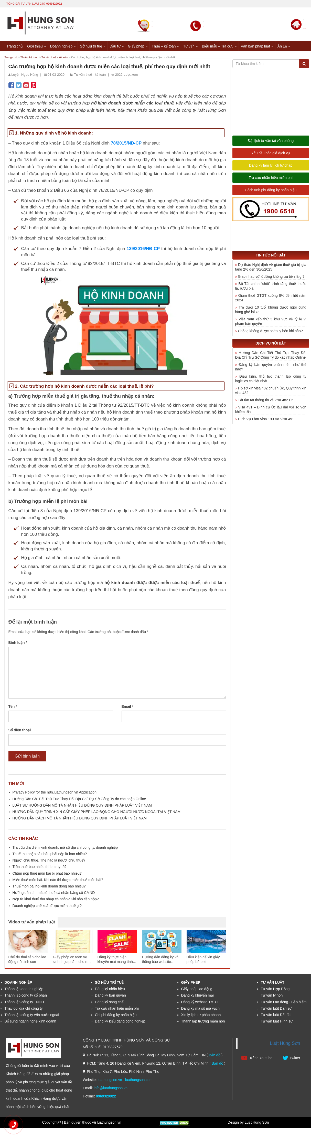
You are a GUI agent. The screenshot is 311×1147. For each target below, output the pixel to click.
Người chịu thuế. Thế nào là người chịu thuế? (49, 861)
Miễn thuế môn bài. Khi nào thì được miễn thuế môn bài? (58, 880)
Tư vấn (188, 46)
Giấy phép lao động (196, 990)
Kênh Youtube (256, 1058)
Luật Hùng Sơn (285, 1044)
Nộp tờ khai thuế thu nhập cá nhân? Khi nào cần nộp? (56, 900)
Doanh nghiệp (61, 46)
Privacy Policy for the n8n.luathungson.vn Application (54, 793)
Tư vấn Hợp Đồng (275, 990)
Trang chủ (15, 46)
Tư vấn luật (272, 983)
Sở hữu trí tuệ (91, 46)
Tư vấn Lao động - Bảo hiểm (284, 1002)
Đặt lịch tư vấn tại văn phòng (271, 141)
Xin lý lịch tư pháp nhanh (201, 1015)
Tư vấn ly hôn (272, 996)
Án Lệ (282, 46)
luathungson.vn (110, 1080)
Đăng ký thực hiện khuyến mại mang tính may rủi (115, 960)
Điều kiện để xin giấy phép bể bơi (203, 960)
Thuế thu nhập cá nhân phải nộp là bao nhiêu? (50, 855)
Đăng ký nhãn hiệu (110, 990)
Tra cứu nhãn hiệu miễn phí (271, 178)
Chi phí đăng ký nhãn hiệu (116, 1015)
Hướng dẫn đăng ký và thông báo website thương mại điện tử (160, 960)
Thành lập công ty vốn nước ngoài (32, 1015)
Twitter (291, 1058)
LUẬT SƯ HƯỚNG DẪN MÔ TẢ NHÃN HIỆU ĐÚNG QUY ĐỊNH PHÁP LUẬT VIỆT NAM (82, 806)
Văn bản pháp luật (255, 46)
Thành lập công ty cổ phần (26, 996)
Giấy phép (136, 46)
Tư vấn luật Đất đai (276, 1015)
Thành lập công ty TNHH (24, 1002)
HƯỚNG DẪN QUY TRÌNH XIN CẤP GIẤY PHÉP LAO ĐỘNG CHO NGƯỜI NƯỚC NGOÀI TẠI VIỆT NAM (97, 812)
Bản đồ (214, 1056)
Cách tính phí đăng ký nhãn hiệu (271, 191)
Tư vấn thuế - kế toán (69, 57)
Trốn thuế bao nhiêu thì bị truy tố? (40, 867)
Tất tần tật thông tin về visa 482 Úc (265, 400)
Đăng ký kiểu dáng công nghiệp (120, 1022)
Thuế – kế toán (164, 46)
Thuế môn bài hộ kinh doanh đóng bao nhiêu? (49, 887)
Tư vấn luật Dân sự (276, 1009)
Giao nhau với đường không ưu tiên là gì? (271, 277)
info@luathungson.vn (110, 1088)
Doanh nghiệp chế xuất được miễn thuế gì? (47, 906)
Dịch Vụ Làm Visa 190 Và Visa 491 (266, 419)
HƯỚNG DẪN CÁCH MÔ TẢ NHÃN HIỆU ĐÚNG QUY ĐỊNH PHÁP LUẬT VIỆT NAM (80, 819)
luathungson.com (139, 1080)
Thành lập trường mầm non (203, 1022)
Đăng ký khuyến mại (197, 996)
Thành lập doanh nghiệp (24, 990)
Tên (12, 707)
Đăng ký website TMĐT (199, 1002)
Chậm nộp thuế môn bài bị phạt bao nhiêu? (47, 874)
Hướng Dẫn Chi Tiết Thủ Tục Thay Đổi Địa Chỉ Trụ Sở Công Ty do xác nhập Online (79, 799)
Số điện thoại (19, 731)
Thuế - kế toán (36, 57)
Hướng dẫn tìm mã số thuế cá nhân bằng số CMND (54, 893)
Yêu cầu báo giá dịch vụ (270, 154)
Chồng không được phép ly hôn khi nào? (270, 331)
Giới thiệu (35, 46)
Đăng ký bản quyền (110, 996)
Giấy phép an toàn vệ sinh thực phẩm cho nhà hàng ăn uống (72, 960)
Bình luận (17, 643)
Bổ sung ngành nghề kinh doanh (30, 1022)
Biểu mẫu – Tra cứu (217, 46)
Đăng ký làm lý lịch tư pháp (270, 166)
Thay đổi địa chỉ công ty (24, 1009)
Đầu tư (115, 46)
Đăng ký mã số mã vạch (200, 1009)
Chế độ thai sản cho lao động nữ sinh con (27, 960)
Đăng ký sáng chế (109, 1002)
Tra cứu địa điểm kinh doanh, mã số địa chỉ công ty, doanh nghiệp (65, 848)
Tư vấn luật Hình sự (277, 1022)
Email (128, 707)
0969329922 (54, 3)
